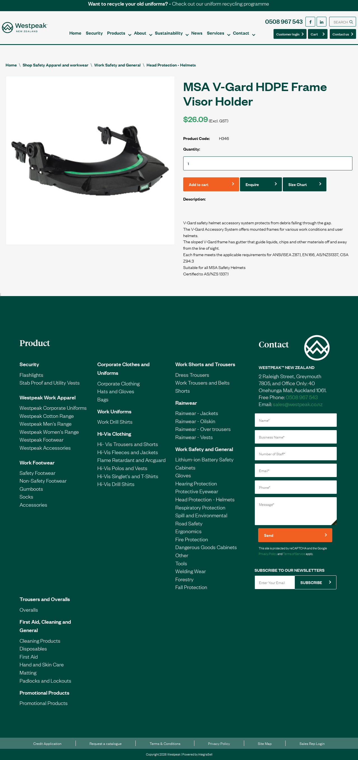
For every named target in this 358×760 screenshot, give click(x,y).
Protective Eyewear (196, 491)
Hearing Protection (196, 483)
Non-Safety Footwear (43, 480)
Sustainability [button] (169, 33)
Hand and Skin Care (42, 664)
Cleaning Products (40, 640)
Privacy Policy (268, 553)
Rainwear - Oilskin (195, 421)
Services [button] (215, 33)
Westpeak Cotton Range (47, 415)
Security (94, 33)
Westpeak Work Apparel (48, 397)
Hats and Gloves (115, 391)
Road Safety (188, 523)
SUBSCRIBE (311, 582)
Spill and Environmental (201, 515)
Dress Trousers (192, 374)
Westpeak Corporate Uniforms (53, 407)
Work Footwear (37, 462)
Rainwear (186, 402)
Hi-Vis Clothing (114, 433)
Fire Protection (191, 539)
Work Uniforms (114, 411)
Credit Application (47, 743)
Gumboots (31, 488)
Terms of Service (294, 553)
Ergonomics (188, 531)
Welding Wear (190, 571)
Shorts (182, 390)
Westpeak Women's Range (49, 431)
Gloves (183, 475)
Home (75, 33)
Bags (103, 399)
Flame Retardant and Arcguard (131, 459)
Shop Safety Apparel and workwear (55, 65)
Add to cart (198, 184)
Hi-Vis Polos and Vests (122, 467)
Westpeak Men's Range (46, 423)
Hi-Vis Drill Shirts (116, 483)
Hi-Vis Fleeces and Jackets (127, 452)
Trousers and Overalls (45, 598)
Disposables (33, 648)
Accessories (33, 504)
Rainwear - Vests (194, 436)
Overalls (29, 609)
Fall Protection (191, 586)
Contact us (341, 34)
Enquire (252, 184)
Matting (28, 672)
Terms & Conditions (165, 743)
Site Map (265, 743)
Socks (26, 496)
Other (181, 555)
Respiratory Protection (200, 507)
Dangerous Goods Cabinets (206, 547)
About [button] (140, 33)
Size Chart (297, 184)
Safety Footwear (37, 472)
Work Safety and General (117, 65)
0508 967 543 (284, 21)
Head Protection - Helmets (171, 65)
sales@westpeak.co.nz (297, 404)
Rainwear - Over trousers (203, 428)
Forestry (184, 579)
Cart (316, 34)
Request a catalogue (106, 743)
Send (268, 535)
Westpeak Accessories (45, 447)
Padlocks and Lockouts (45, 680)
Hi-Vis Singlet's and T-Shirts (127, 476)
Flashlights (31, 374)
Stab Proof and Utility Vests (50, 382)
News (196, 33)
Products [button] (116, 33)
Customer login (288, 34)
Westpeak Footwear (41, 439)
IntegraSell (205, 754)
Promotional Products (44, 692)
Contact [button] (241, 33)
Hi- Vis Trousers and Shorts (127, 443)
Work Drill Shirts (115, 421)
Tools (181, 563)
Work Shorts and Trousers (205, 364)
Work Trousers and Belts (202, 382)
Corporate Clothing (118, 383)
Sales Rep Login (312, 743)
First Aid (29, 656)
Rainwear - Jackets (196, 412)
